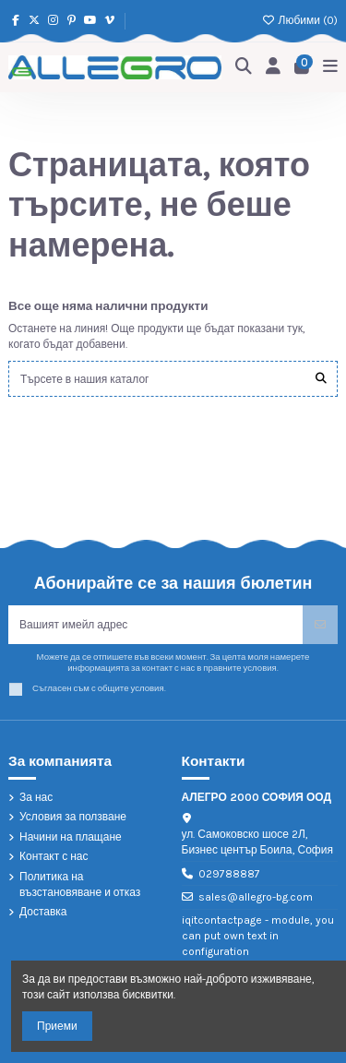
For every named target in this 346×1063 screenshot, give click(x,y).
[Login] (273, 67)
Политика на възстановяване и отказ (79, 884)
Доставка (43, 911)
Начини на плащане (70, 836)
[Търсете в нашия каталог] (321, 379)
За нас (36, 797)
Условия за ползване (72, 816)
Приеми (57, 1026)
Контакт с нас (54, 856)
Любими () (300, 20)
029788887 (229, 873)
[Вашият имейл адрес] (156, 624)
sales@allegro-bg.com (255, 896)
